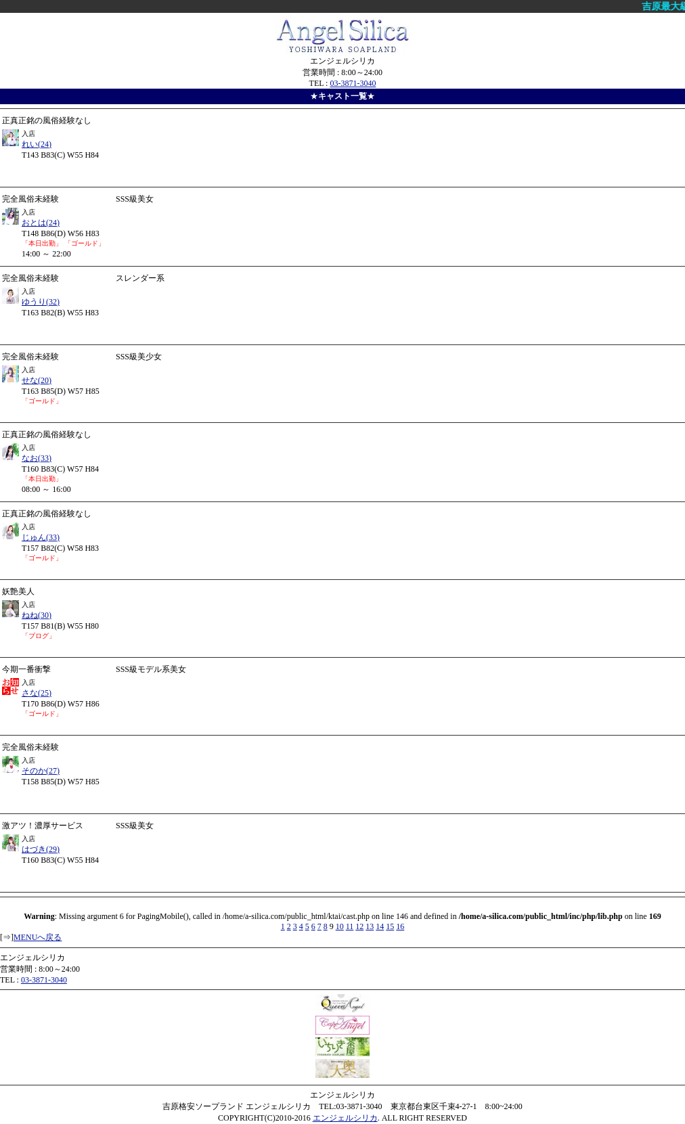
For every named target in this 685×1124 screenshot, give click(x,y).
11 (350, 926)
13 (370, 926)
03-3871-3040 (353, 83)
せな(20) (36, 380)
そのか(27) (41, 770)
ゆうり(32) (41, 302)
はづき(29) (41, 849)
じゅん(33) (41, 537)
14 (380, 926)
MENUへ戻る (38, 937)
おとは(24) (41, 222)
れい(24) (36, 144)
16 (400, 926)
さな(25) (36, 693)
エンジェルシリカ (345, 1118)
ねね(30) (36, 615)
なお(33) (36, 458)
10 (340, 926)
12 (359, 926)
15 (390, 926)
